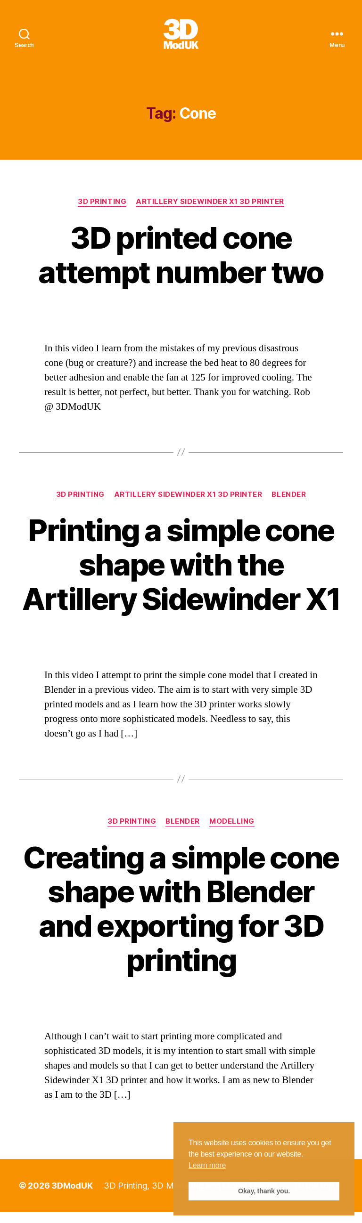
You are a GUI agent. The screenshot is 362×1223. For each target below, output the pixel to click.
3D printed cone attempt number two (180, 265)
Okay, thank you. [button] (264, 1191)
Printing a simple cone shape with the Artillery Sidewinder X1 (181, 575)
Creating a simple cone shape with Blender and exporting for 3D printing (180, 919)
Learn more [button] (207, 1165)
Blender (289, 505)
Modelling (232, 832)
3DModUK (71, 1196)
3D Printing (102, 212)
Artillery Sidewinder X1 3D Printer (210, 212)
